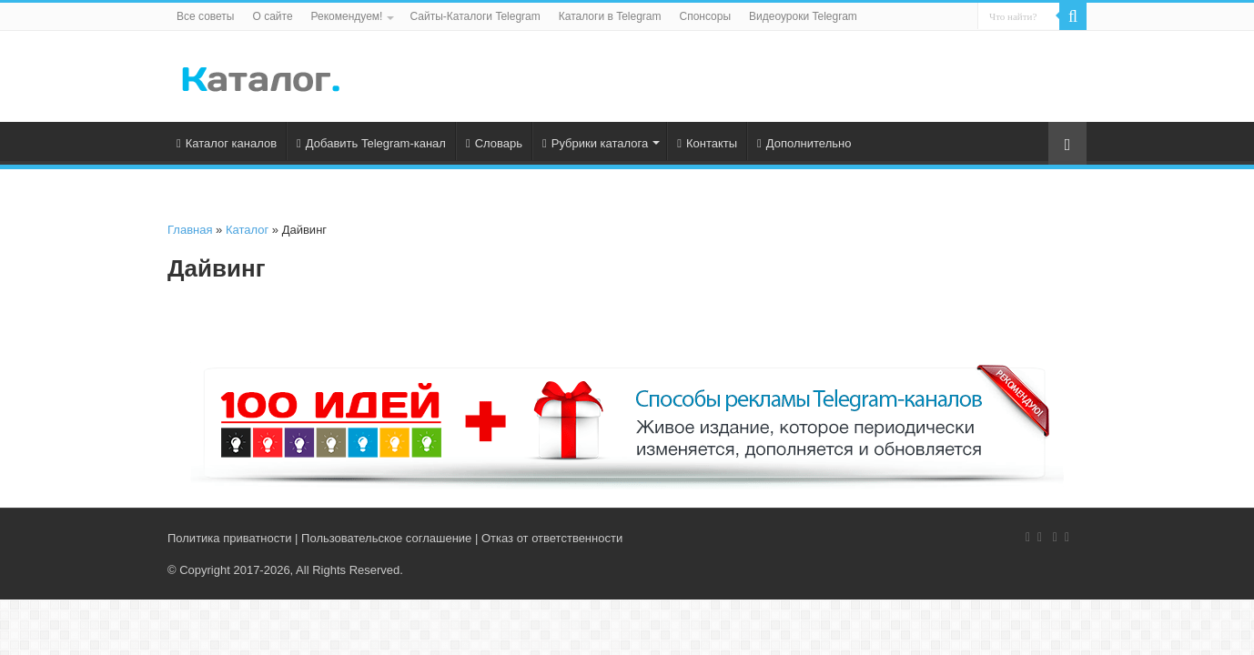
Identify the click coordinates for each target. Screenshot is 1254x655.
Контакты (707, 143)
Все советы (205, 16)
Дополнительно (804, 143)
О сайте (272, 16)
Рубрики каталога (595, 143)
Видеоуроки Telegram (803, 16)
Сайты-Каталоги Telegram (475, 16)
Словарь (494, 143)
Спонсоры (706, 16)
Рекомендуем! (347, 16)
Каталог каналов (227, 143)
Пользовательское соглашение (386, 538)
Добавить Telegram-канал (371, 143)
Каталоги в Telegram (610, 16)
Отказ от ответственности (551, 538)
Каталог (247, 230)
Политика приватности (229, 538)
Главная (189, 230)
